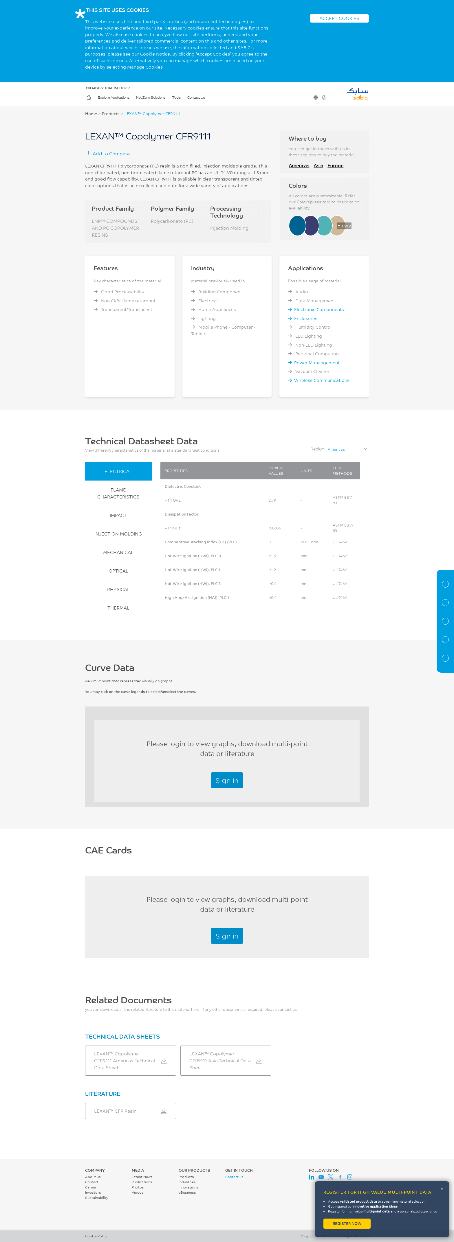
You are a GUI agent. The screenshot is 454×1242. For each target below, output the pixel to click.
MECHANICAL (118, 552)
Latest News (142, 1177)
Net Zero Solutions (150, 97)
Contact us (234, 1177)
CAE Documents (445, 639)
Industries (187, 1182)
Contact (91, 1182)
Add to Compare (111, 153)
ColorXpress (309, 202)
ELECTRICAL (118, 471)
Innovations (188, 1187)
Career (90, 1187)
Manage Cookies (145, 67)
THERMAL (118, 608)
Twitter (330, 1177)
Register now (347, 1223)
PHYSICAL (118, 589)
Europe (335, 165)
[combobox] (347, 449)
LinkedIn (311, 1177)
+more (344, 225)
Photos (138, 1187)
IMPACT (118, 515)
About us (93, 1177)
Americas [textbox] (336, 449)
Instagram (349, 1177)
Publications (142, 1182)
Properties (445, 602)
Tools (176, 97)
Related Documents (445, 658)
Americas (299, 165)
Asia (318, 165)
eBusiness (187, 1192)
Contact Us (196, 97)
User (324, 97)
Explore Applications (113, 97)
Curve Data (445, 621)
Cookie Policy (96, 1236)
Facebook (340, 1177)
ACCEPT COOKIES (339, 18)
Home (88, 97)
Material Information (445, 584)
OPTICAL (118, 571)
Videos (138, 1192)
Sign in (227, 780)
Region (317, 449)
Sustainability (96, 1197)
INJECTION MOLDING (118, 534)
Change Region (315, 97)
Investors (93, 1192)
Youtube (321, 1177)
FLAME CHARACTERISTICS (118, 493)
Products (111, 113)
